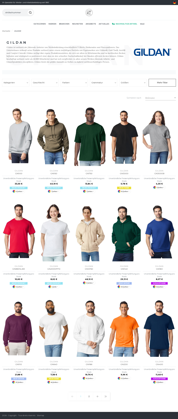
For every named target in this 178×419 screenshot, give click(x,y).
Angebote (91, 24)
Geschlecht (39, 83)
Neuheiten (77, 24)
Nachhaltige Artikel (124, 24)
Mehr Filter (162, 83)
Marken (52, 24)
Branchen (64, 24)
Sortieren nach (134, 98)
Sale (142, 24)
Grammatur (97, 83)
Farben (66, 83)
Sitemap (40, 415)
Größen (125, 83)
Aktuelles (104, 24)
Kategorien (40, 24)
